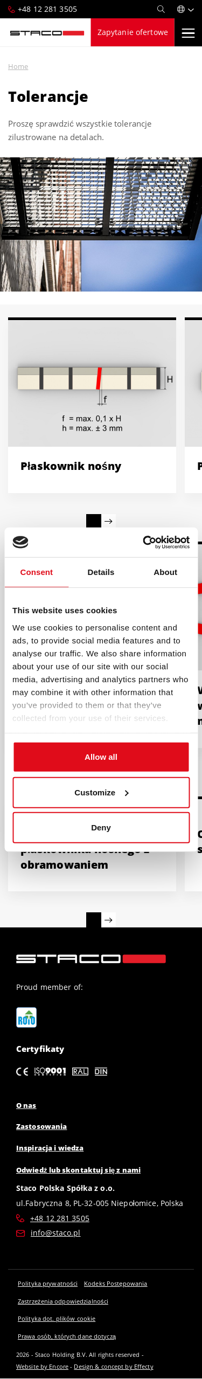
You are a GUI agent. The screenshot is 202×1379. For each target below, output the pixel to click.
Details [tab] (101, 572)
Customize (101, 791)
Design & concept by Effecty (113, 1366)
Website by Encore (42, 1366)
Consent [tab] (36, 572)
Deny (101, 827)
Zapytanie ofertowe (132, 32)
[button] (185, 9)
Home (18, 66)
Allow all (101, 756)
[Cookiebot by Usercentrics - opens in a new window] (144, 542)
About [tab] (165, 572)
